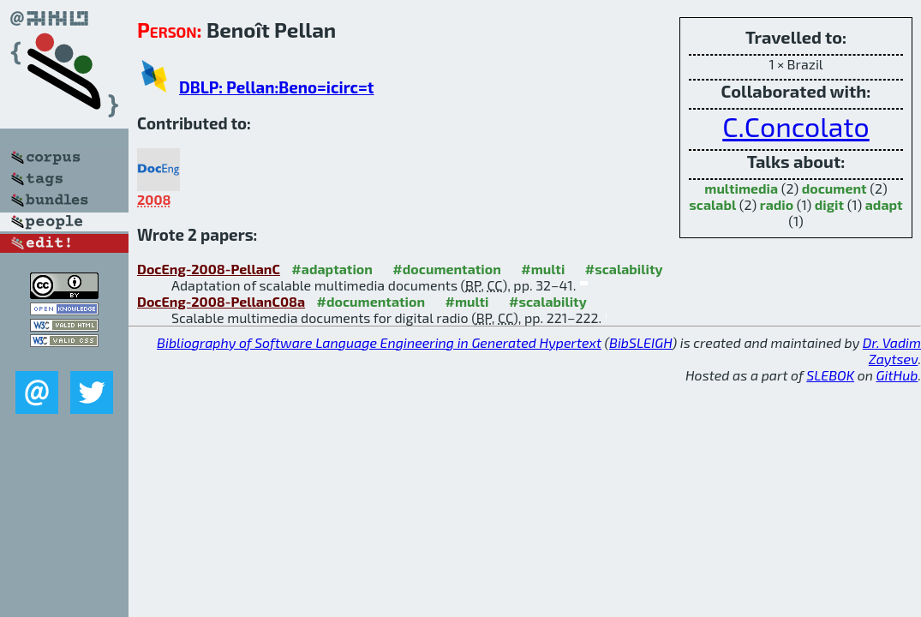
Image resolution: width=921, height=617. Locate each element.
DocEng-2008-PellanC (208, 269)
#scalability (624, 269)
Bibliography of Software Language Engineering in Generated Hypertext (379, 342)
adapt (884, 204)
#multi (543, 269)
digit (829, 204)
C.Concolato (796, 126)
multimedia (741, 188)
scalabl (712, 204)
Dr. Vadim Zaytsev (892, 350)
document (834, 188)
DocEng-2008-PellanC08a (221, 301)
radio (776, 204)
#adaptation (332, 269)
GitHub (897, 375)
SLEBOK (830, 375)
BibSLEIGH (640, 342)
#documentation (446, 269)
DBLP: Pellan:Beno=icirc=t (276, 87)
